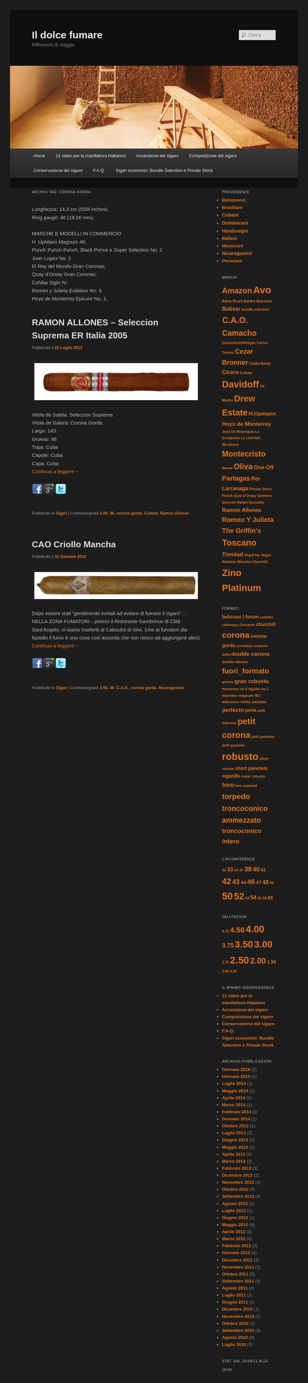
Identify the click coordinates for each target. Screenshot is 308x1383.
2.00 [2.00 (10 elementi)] (258, 960)
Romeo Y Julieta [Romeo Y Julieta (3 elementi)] (248, 519)
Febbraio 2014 (236, 1111)
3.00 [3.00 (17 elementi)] (263, 944)
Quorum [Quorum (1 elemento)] (229, 502)
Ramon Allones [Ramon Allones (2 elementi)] (241, 510)
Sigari (61, 513)
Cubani (151, 513)
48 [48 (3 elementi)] (265, 882)
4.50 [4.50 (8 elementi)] (237, 930)
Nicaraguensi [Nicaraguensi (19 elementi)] (237, 253)
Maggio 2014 (235, 1090)
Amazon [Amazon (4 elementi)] (237, 290)
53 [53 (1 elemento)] (247, 898)
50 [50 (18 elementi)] (227, 895)
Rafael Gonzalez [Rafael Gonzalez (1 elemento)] (250, 502)
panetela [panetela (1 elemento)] (259, 702)
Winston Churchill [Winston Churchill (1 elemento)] (252, 562)
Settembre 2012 (238, 1196)
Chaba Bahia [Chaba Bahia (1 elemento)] (260, 363)
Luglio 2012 (234, 1210)
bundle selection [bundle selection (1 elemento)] (256, 309)
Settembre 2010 (238, 1330)
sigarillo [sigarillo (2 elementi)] (231, 776)
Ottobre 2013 (235, 1125)
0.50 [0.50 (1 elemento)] (233, 971)
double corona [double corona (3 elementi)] (250, 654)
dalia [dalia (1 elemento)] (226, 654)
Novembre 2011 (238, 1267)
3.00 (103, 513)
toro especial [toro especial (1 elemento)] (246, 786)
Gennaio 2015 (236, 1076)
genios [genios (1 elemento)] (227, 682)
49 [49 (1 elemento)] (272, 883)
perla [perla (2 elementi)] (250, 710)
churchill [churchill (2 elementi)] (266, 624)
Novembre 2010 (238, 1316)
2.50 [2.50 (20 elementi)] (239, 959)
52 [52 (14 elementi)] (239, 896)
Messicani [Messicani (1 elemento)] (232, 245)
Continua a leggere (55, 471)
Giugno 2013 (235, 1139)
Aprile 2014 (233, 1097)
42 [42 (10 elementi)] (226, 881)
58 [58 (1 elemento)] (265, 898)
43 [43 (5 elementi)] (236, 881)
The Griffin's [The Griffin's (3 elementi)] (241, 530)
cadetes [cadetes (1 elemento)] (266, 617)
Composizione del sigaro (213, 155)
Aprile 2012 (233, 1231)
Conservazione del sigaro (58, 170)
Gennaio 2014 (236, 1118)
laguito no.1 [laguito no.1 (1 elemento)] (258, 689)
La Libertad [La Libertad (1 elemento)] (250, 438)
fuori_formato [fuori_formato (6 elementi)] (245, 671)
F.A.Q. (99, 170)
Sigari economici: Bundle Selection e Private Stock (164, 170)
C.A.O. (122, 687)
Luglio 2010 (234, 1344)
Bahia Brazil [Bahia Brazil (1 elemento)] (232, 301)
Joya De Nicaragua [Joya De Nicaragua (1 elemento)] (238, 432)
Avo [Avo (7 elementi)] (262, 289)
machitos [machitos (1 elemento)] (230, 696)
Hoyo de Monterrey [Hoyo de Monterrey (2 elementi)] (246, 424)
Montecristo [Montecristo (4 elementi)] (244, 454)
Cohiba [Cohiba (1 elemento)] (246, 373)
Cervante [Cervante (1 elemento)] (247, 625)
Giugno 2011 (235, 1302)
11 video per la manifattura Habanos (91, 155)
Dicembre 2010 (237, 1309)
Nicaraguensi (171, 687)
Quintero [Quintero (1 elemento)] (265, 496)
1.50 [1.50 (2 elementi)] (271, 961)
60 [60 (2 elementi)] (270, 897)
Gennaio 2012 (236, 1252)
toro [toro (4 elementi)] (228, 784)
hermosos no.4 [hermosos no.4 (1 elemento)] (234, 689)
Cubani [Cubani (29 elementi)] (230, 215)
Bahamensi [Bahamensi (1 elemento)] (234, 200)
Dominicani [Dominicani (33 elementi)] (235, 223)
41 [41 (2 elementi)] (263, 869)
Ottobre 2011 (235, 1274)
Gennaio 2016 (236, 1069)
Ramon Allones (174, 513)
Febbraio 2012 (236, 1245)
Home (39, 155)
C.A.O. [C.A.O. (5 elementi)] (235, 320)
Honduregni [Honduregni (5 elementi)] (235, 231)
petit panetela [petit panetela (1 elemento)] (263, 737)
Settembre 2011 (238, 1281)
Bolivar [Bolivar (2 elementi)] (231, 309)
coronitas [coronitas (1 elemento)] (244, 646)
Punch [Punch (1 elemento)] (227, 496)
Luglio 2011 (234, 1295)
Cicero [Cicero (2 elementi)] (230, 372)
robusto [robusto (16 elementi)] (240, 756)
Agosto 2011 (235, 1288)
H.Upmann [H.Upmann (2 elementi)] (262, 413)
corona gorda (129, 513)
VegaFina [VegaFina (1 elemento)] (252, 555)
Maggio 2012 (235, 1224)
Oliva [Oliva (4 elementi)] (243, 466)
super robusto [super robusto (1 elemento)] (253, 776)
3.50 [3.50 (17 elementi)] (244, 944)
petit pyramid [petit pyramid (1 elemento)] (233, 745)
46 (112, 513)
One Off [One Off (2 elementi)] (264, 467)
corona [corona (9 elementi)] (235, 634)
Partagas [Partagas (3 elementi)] (236, 478)
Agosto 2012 (235, 1203)
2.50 (103, 687)
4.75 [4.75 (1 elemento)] (225, 931)
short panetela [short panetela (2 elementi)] (251, 768)
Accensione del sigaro (157, 155)
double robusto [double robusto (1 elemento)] (235, 662)
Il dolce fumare (67, 34)
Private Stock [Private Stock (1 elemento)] (260, 489)
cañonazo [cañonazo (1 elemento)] (230, 625)
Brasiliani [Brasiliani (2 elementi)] (232, 207)
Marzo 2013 (233, 1161)
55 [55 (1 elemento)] (260, 898)
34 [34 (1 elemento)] (236, 870)
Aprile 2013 (233, 1154)
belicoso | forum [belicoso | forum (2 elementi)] (240, 616)
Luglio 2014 (234, 1083)
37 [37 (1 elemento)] (241, 870)
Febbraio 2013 (236, 1168)
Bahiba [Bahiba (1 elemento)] (250, 301)
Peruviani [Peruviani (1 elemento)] (232, 260)
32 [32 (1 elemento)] (224, 870)
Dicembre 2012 (237, 1175)
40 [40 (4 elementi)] (256, 869)
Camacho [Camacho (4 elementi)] (239, 333)
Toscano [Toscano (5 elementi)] (239, 542)
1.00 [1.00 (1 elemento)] (225, 971)
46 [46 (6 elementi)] (251, 881)
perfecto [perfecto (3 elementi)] (233, 710)
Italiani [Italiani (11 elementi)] (229, 238)
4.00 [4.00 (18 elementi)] (255, 929)
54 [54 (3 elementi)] (253, 897)
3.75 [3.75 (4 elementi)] (228, 945)
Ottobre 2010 (235, 1323)
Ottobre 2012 (235, 1189)
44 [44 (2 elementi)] (243, 882)
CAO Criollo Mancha (74, 544)
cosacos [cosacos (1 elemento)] (260, 646)
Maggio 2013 (235, 1147)
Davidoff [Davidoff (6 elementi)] (240, 384)
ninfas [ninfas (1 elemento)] (246, 702)
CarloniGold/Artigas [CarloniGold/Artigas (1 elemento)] (239, 343)
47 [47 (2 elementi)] (258, 882)
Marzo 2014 (233, 1104)
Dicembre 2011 (237, 1260)
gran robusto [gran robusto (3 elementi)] (252, 681)
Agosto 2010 (235, 1337)
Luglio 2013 (234, 1132)
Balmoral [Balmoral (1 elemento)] (264, 301)
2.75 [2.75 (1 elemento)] (225, 962)
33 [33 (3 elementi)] (230, 869)
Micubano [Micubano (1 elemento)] (230, 445)
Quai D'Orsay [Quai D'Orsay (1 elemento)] (245, 496)
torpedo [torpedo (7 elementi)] (236, 796)
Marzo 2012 (233, 1238)
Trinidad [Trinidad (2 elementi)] (232, 554)
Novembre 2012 (238, 1182)
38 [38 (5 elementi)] (248, 869)
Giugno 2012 (235, 1217)
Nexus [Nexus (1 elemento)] (227, 468)
